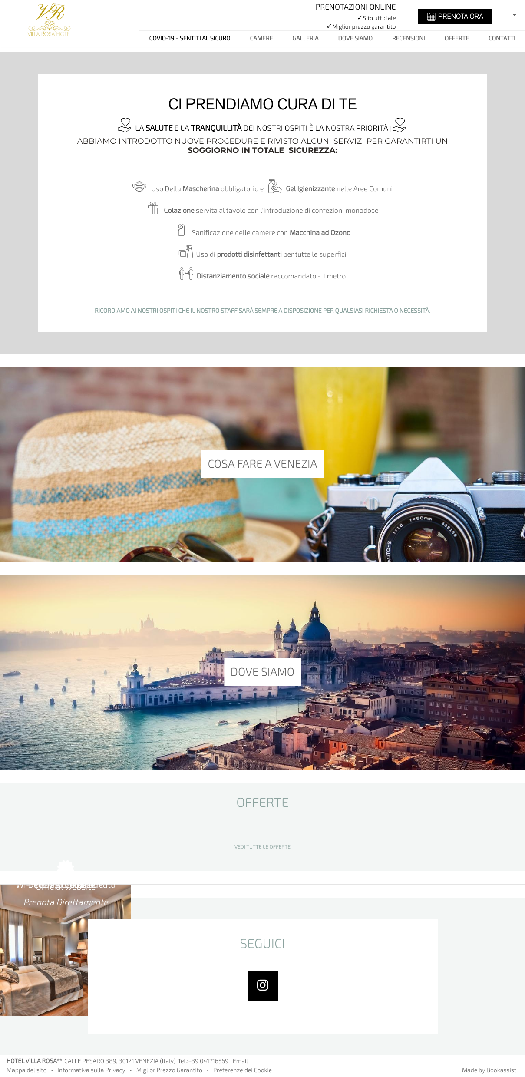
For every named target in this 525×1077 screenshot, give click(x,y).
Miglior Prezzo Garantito (169, 1070)
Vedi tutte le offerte (262, 847)
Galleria (305, 39)
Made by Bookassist (489, 1070)
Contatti (502, 39)
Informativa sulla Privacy (91, 1070)
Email (240, 1061)
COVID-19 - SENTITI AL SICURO (190, 39)
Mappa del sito (26, 1070)
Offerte (457, 39)
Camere (261, 39)
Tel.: (203, 1061)
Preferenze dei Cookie (242, 1070)
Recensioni (408, 39)
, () (119, 1061)
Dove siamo (355, 39)
